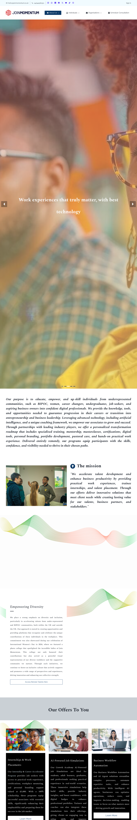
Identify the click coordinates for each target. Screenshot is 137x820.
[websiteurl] (73, 3)
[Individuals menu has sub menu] (72, 13)
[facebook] (59, 3)
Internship (17, 771)
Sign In (128, 3)
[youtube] (66, 3)
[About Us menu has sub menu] (53, 13)
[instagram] (48, 3)
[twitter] (62, 3)
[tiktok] (69, 3)
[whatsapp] (51, 3)
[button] (4, 204)
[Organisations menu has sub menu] (93, 13)
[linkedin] (55, 3)
